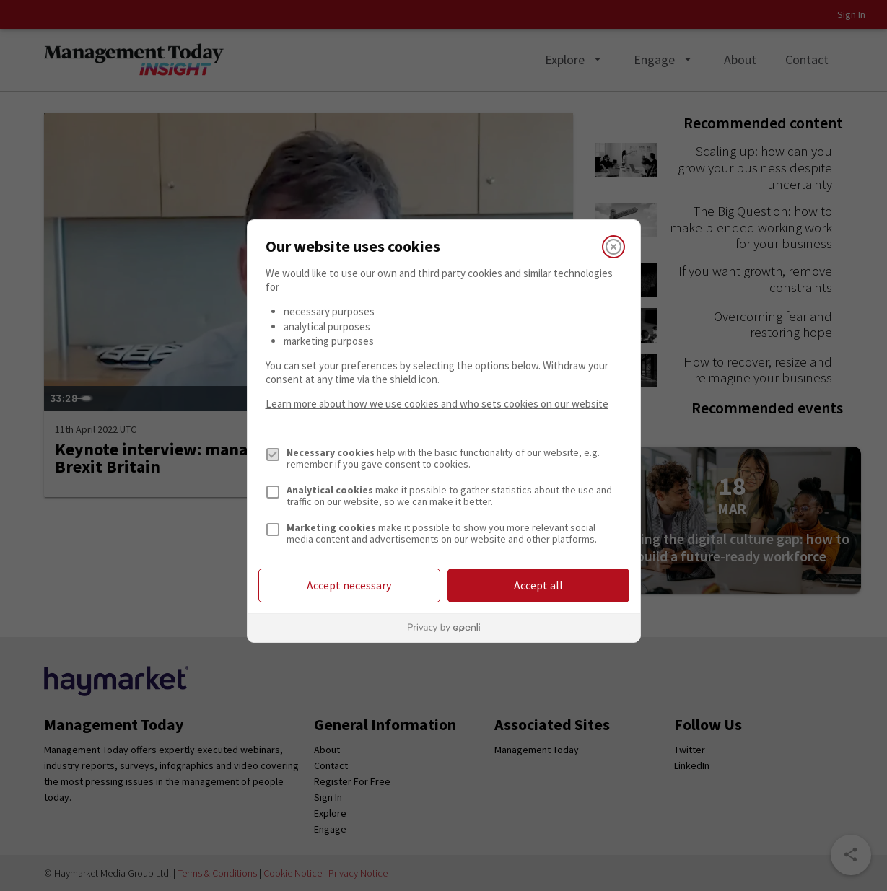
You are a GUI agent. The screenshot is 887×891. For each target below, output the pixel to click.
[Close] (613, 246)
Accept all (538, 585)
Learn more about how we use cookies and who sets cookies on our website (437, 404)
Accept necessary (349, 585)
